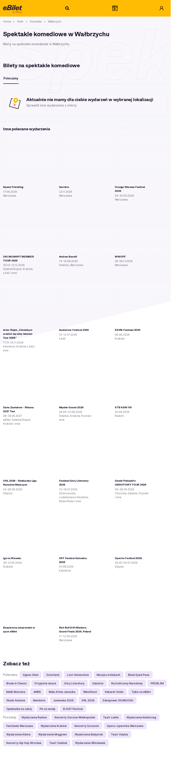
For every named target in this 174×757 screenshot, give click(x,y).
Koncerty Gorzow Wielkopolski (75, 717)
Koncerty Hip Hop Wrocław (23, 743)
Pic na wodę (47, 709)
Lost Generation (78, 674)
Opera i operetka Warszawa (125, 726)
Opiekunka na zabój (19, 709)
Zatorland (52, 674)
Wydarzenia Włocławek (90, 743)
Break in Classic (16, 683)
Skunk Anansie (15, 700)
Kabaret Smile (114, 691)
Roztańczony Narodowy (127, 683)
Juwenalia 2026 (63, 700)
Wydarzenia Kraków (54, 726)
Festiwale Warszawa (19, 726)
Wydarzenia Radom (34, 717)
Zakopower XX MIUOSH (117, 700)
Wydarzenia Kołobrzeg (141, 717)
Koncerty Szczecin (86, 726)
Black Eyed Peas (138, 674)
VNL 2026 (88, 700)
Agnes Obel (30, 674)
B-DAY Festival (73, 709)
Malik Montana (15, 691)
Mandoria (39, 700)
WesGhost (90, 691)
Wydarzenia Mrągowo (52, 734)
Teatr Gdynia (119, 734)
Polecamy (10, 78)
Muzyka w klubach (108, 674)
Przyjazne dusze (45, 683)
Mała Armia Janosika (62, 691)
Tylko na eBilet (141, 691)
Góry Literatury (74, 683)
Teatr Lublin (111, 717)
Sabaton (97, 683)
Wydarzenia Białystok (89, 734)
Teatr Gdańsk (58, 743)
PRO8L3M (157, 683)
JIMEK (37, 691)
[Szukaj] (67, 8)
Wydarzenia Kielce (18, 734)
